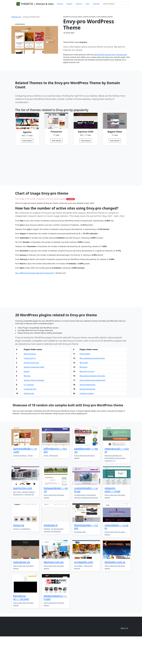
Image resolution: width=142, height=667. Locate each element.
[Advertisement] (71, 165)
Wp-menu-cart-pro (87, 399)
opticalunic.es (21, 590)
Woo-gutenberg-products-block (92, 386)
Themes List (16, 17)
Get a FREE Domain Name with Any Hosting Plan (34, 301)
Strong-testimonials (87, 412)
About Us (124, 656)
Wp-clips (27, 404)
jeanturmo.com (22, 516)
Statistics (96, 4)
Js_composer (29, 412)
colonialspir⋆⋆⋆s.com (116, 554)
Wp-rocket (84, 390)
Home (93, 652)
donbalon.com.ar (115, 590)
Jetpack (27, 399)
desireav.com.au (54, 590)
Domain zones (124, 652)
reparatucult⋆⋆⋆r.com (117, 478)
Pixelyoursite (29, 421)
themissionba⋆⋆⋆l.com (86, 554)
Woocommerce (30, 382)
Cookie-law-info (30, 417)
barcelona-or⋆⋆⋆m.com (21, 625)
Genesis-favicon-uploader (34, 408)
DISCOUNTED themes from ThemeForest (110, 54)
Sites (87, 4)
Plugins (69, 4)
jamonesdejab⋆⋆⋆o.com (25, 478)
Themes (60, 4)
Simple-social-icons (31, 390)
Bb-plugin (83, 395)
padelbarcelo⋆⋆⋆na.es (86, 478)
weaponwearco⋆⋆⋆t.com (55, 625)
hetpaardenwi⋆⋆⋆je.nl (56, 517)
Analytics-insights (87, 421)
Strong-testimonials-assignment (92, 408)
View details (27, 140)
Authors (79, 4)
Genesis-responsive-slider (34, 395)
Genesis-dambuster (87, 417)
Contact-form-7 (30, 386)
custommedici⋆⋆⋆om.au (86, 517)
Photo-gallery (85, 382)
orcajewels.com (83, 590)
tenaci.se (18, 553)
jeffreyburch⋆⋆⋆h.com (55, 478)
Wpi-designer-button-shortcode (92, 404)
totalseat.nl (51, 553)
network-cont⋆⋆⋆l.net (112, 517)
